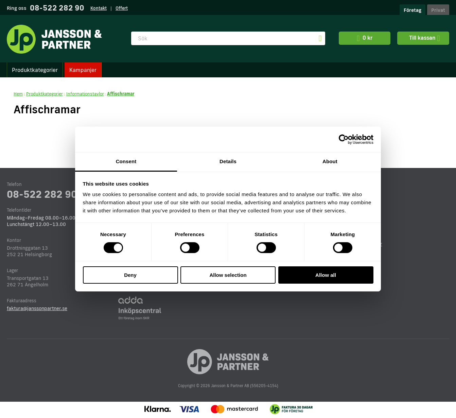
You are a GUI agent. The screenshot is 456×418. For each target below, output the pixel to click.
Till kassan (423, 38)
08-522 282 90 (57, 8)
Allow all (325, 275)
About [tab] (329, 161)
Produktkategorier (35, 69)
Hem (18, 93)
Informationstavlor (85, 93)
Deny (130, 275)
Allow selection (227, 275)
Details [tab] (228, 161)
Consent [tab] (126, 161)
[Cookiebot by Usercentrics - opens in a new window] (343, 139)
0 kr (364, 38)
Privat (438, 10)
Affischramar (120, 93)
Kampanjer (83, 69)
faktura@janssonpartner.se (37, 308)
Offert (122, 8)
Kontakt (98, 8)
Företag (412, 10)
